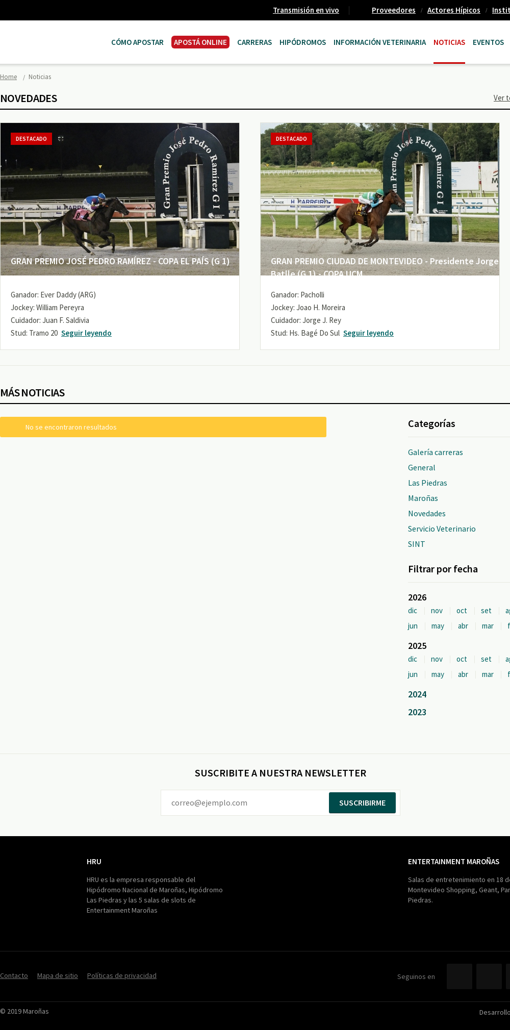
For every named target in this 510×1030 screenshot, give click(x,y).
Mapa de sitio (57, 975)
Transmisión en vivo (306, 10)
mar (488, 626)
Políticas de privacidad (122, 975)
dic (412, 610)
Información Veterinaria (380, 42)
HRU (94, 861)
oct (461, 610)
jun (413, 626)
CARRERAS (254, 42)
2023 (417, 712)
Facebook (459, 976)
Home (8, 77)
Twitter (489, 976)
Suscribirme (362, 802)
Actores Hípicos (453, 10)
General (422, 467)
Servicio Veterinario (442, 528)
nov (437, 610)
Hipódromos (302, 42)
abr (463, 626)
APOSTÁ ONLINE (200, 42)
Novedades (427, 513)
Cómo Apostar (137, 42)
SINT (416, 544)
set (486, 610)
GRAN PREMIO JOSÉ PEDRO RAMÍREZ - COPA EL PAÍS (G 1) (120, 261)
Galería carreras (435, 452)
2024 (417, 694)
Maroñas (423, 498)
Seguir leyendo (86, 333)
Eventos (488, 42)
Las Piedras (427, 483)
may (437, 626)
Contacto (14, 975)
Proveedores (394, 10)
